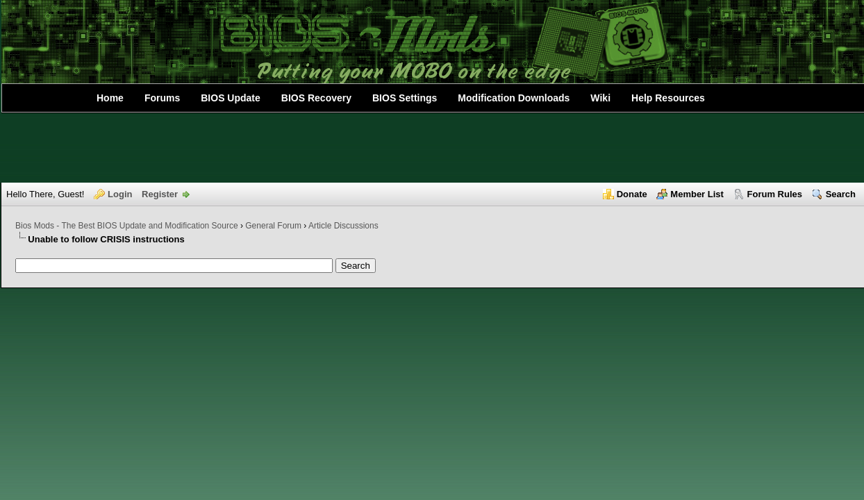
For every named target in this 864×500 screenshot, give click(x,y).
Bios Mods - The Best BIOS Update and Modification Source (126, 226)
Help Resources (668, 97)
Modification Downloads (514, 97)
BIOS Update (230, 97)
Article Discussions (343, 226)
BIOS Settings (404, 97)
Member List (697, 194)
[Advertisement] (432, 148)
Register (160, 194)
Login (120, 194)
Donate (632, 194)
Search (841, 194)
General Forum (273, 226)
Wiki (600, 97)
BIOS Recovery (316, 97)
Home (110, 97)
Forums (162, 97)
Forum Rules (774, 194)
